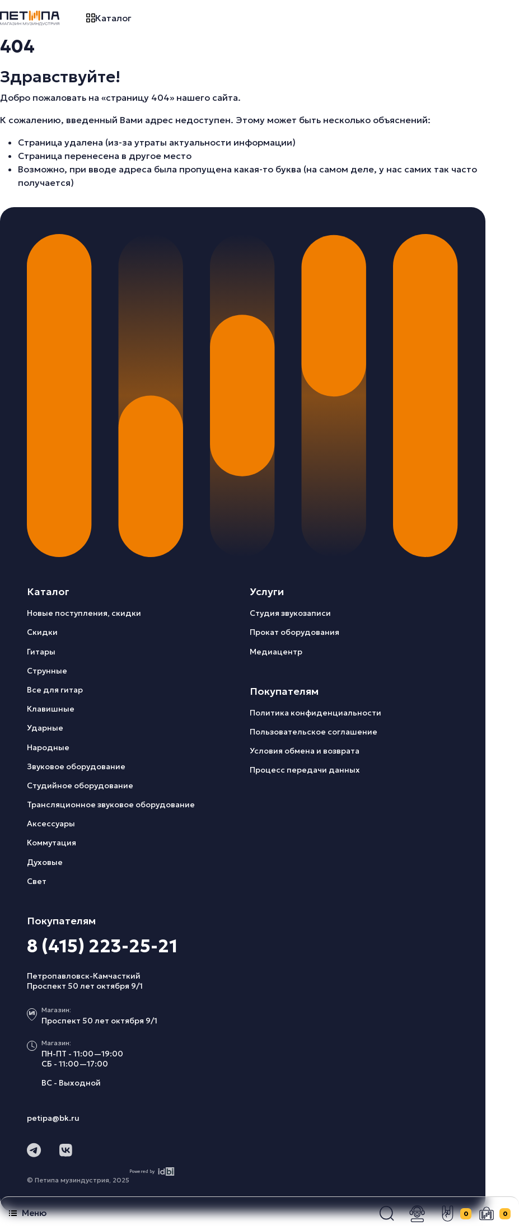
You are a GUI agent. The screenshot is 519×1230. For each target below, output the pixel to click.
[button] (386, 1213)
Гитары (41, 652)
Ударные (45, 728)
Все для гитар (55, 690)
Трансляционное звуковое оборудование (111, 804)
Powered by (152, 1171)
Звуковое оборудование (76, 766)
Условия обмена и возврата (304, 751)
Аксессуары (51, 824)
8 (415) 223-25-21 (102, 946)
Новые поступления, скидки (84, 613)
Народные (48, 747)
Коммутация (51, 843)
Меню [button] (27, 1213)
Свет (36, 881)
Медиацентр (276, 652)
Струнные (47, 671)
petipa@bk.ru (53, 1118)
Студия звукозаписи (290, 613)
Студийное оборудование (80, 785)
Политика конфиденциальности (315, 713)
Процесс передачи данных (305, 770)
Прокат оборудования (294, 632)
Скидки (42, 632)
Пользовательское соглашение (313, 732)
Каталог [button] (109, 18)
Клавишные (50, 709)
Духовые (45, 862)
